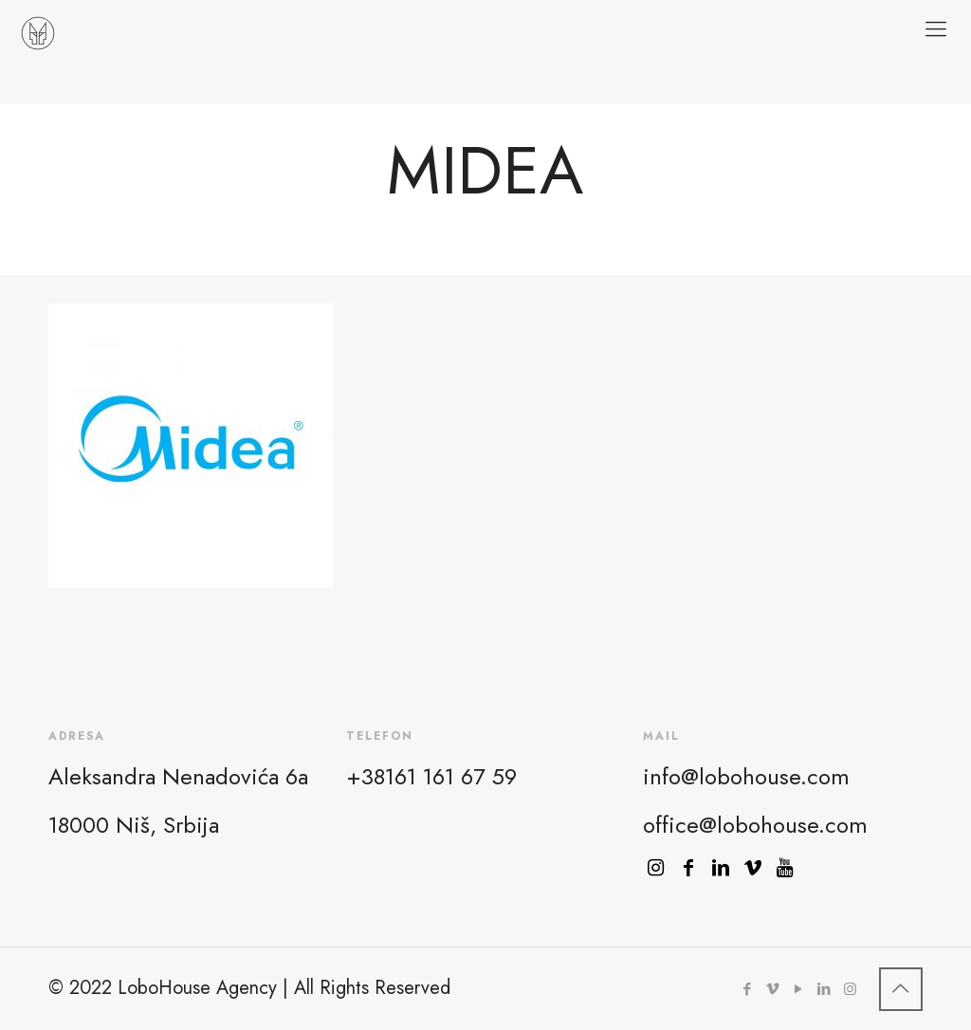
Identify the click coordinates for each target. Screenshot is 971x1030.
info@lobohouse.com (746, 776)
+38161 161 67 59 (431, 776)
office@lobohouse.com (755, 824)
